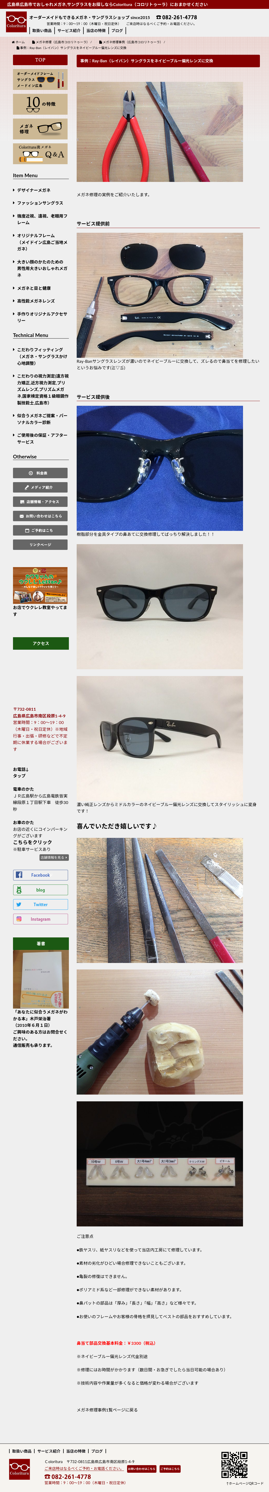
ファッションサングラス (40, 202)
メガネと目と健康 (34, 288)
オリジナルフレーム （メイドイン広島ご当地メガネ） (42, 242)
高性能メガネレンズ (36, 300)
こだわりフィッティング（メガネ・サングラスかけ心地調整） (42, 356)
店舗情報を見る (52, 857)
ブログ (117, 30)
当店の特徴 (96, 30)
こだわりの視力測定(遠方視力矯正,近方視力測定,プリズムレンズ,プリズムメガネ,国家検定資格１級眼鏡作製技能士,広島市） (43, 389)
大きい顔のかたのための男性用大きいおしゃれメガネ (42, 268)
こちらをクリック (32, 842)
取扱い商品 (42, 30)
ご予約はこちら (170, 1468)
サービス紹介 (69, 30)
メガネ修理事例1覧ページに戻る (107, 1409)
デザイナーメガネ (33, 190)
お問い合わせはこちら (141, 1468)
